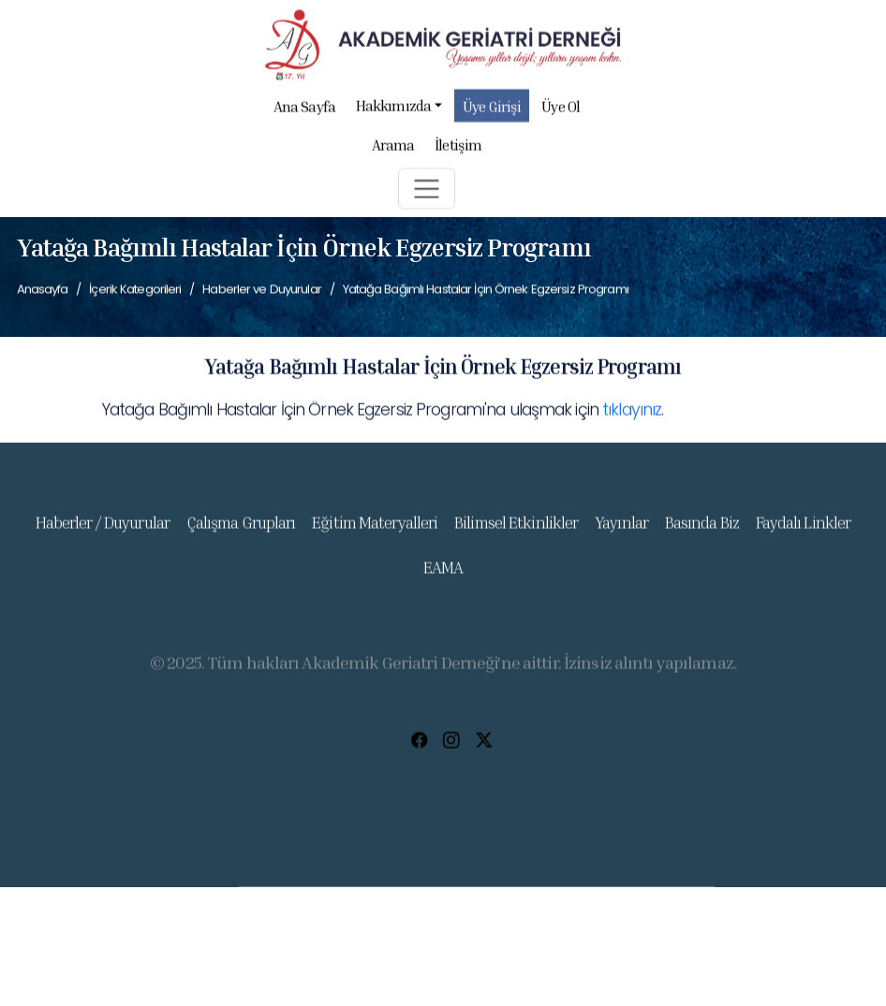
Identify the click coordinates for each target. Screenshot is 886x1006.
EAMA (443, 578)
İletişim (458, 149)
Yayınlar (621, 532)
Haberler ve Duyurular (261, 290)
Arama (392, 149)
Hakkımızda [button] (398, 109)
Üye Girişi (491, 112)
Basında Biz (702, 532)
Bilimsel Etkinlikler (516, 532)
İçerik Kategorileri (135, 290)
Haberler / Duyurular (103, 532)
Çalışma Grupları (241, 532)
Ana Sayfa (304, 112)
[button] (426, 193)
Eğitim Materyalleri (374, 532)
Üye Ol (560, 112)
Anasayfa (42, 290)
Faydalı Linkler (803, 532)
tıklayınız (631, 412)
